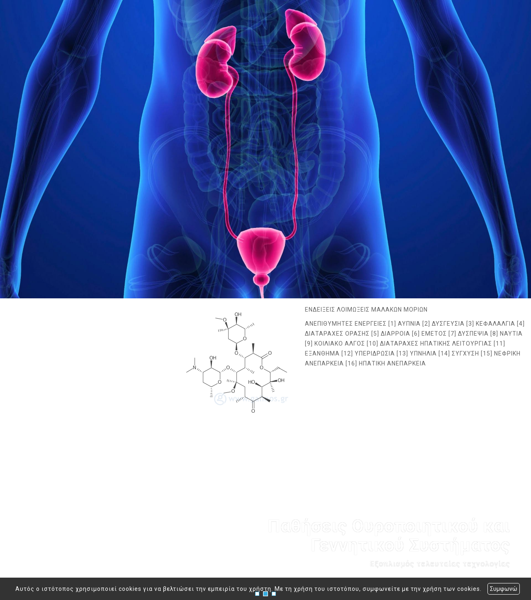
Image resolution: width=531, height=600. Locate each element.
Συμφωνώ (503, 588)
